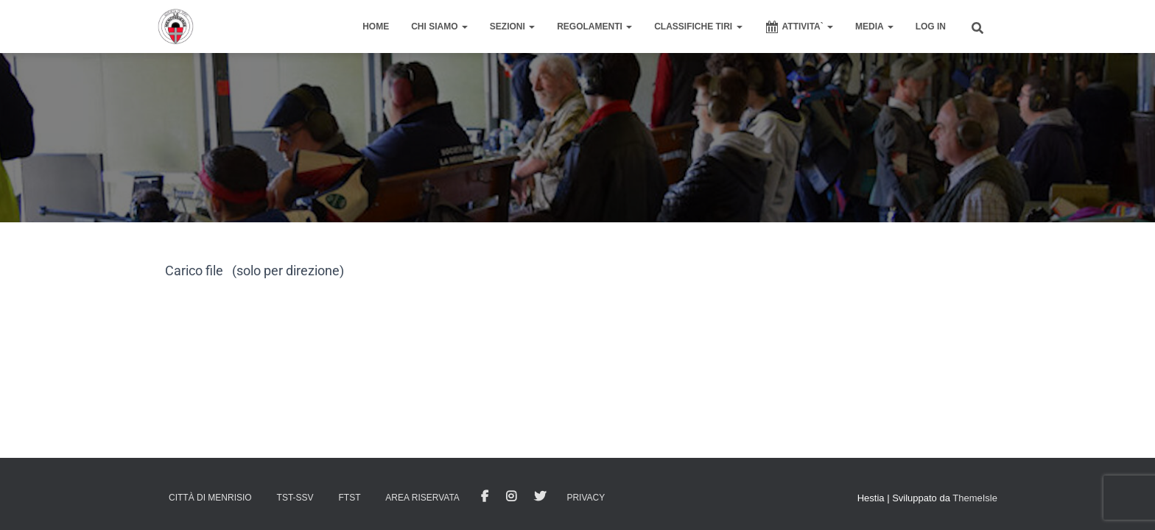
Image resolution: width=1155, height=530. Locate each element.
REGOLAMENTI (594, 26)
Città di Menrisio (210, 497)
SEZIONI (512, 26)
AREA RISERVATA (422, 497)
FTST (349, 497)
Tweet (540, 497)
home (375, 26)
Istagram (511, 497)
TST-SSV (295, 497)
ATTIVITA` (799, 27)
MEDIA (874, 26)
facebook (485, 497)
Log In (931, 26)
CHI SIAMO (439, 26)
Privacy (585, 497)
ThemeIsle (974, 498)
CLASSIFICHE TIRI (698, 26)
